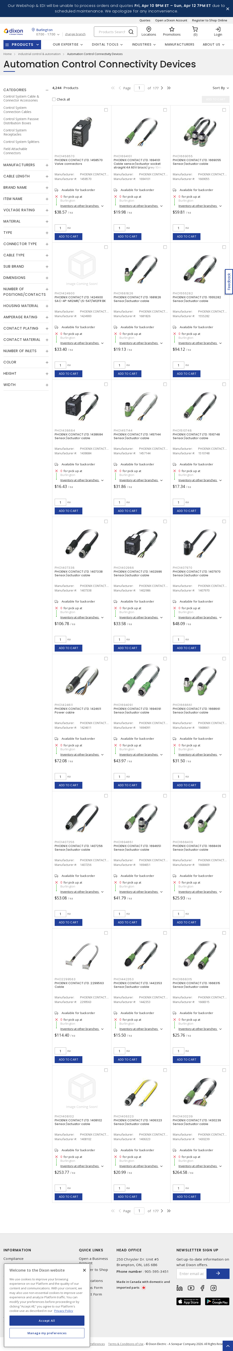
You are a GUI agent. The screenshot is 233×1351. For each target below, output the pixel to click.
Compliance (13, 1258)
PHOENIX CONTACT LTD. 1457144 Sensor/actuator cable (137, 436)
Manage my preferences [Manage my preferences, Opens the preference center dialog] (47, 1333)
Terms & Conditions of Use (125, 1344)
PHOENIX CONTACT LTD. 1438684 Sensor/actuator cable (79, 436)
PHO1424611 (64, 705)
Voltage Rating (19, 210)
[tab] (26, 90)
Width (9, 384)
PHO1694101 (123, 156)
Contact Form (90, 1294)
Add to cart (68, 236)
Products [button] (22, 44)
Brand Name (15, 187)
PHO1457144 (123, 430)
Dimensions (14, 277)
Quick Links (91, 1250)
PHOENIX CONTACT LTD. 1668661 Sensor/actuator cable (196, 710)
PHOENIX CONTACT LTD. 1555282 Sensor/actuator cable (197, 299)
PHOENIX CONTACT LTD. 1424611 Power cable (78, 710)
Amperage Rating (20, 317)
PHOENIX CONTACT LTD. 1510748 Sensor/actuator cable (196, 436)
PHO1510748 (182, 430)
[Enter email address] (191, 1274)
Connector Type (20, 243)
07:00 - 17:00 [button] (45, 34)
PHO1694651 (123, 842)
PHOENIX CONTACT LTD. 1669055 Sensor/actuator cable (197, 162)
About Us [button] (211, 44)
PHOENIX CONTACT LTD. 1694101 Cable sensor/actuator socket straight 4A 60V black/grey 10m (137, 163)
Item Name (13, 198)
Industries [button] (142, 44)
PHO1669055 (183, 156)
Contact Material (21, 339)
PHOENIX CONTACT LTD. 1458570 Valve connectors (79, 162)
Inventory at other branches (79, 206)
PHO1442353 (124, 979)
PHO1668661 (182, 705)
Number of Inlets (20, 350)
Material (12, 221)
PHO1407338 (65, 568)
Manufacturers (179, 44)
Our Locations (91, 1281)
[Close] (84, 1270)
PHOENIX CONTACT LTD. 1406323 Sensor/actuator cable (138, 1122)
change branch (75, 34)
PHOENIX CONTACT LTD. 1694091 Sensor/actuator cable (137, 710)
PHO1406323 (124, 1116)
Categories (15, 89)
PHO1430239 (183, 1116)
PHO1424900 (65, 293)
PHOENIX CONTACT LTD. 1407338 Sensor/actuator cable (79, 573)
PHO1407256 (65, 842)
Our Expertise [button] (66, 44)
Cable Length (16, 176)
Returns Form (91, 1287)
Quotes (145, 20)
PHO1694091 (123, 705)
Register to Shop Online (209, 20)
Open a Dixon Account (171, 20)
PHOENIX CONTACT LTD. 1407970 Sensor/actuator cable (197, 573)
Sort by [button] (219, 87)
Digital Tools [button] (105, 44)
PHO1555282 (183, 293)
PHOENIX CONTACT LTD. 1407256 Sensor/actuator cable (79, 848)
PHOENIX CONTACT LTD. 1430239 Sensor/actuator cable (197, 1122)
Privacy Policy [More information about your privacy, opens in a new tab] (63, 1311)
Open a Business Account (93, 1260)
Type (7, 232)
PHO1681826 (123, 293)
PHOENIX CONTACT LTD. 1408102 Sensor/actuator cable (78, 1122)
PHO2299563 (65, 979)
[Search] (115, 31)
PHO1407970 (182, 568)
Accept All (47, 1321)
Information (17, 1250)
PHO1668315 (182, 979)
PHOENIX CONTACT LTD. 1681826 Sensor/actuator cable (137, 299)
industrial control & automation (39, 54)
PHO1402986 (124, 568)
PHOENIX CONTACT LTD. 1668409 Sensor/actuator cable (197, 848)
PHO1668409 (183, 842)
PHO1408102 (64, 1116)
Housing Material (21, 305)
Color (9, 362)
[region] (47, 1305)
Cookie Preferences (92, 1344)
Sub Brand (13, 266)
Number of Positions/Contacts (24, 292)
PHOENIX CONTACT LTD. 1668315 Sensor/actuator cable (196, 985)
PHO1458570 (65, 156)
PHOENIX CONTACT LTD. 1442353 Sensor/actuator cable (138, 985)
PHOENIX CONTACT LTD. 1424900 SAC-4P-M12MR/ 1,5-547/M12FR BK (80, 299)
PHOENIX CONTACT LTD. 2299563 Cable (79, 985)
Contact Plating (21, 328)
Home (7, 54)
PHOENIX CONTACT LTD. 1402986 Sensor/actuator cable (138, 573)
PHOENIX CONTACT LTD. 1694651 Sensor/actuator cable (137, 848)
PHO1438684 (65, 430)
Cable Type (14, 255)
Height (10, 373)
